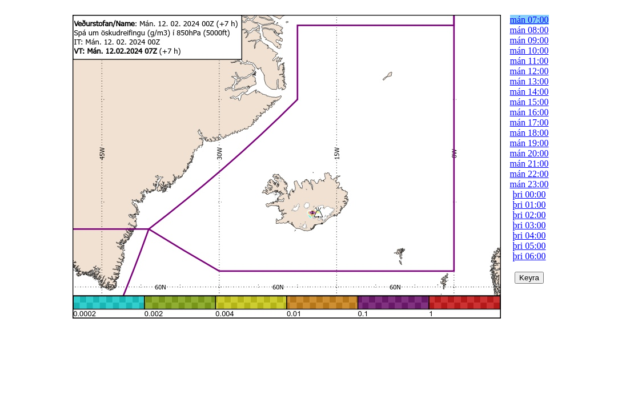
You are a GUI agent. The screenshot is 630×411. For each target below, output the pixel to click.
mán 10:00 (529, 50)
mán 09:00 (529, 40)
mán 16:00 (529, 112)
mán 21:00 (529, 163)
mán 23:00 (529, 184)
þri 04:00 (528, 235)
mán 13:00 (529, 81)
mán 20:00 (529, 153)
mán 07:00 (529, 20)
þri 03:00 (528, 225)
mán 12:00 (529, 71)
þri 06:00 (528, 256)
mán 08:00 (529, 30)
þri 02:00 (528, 215)
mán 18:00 (529, 133)
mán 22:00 (529, 174)
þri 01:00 (528, 204)
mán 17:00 (529, 122)
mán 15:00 (529, 102)
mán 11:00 (529, 61)
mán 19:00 (529, 143)
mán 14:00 (529, 91)
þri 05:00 (528, 246)
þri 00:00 (528, 194)
